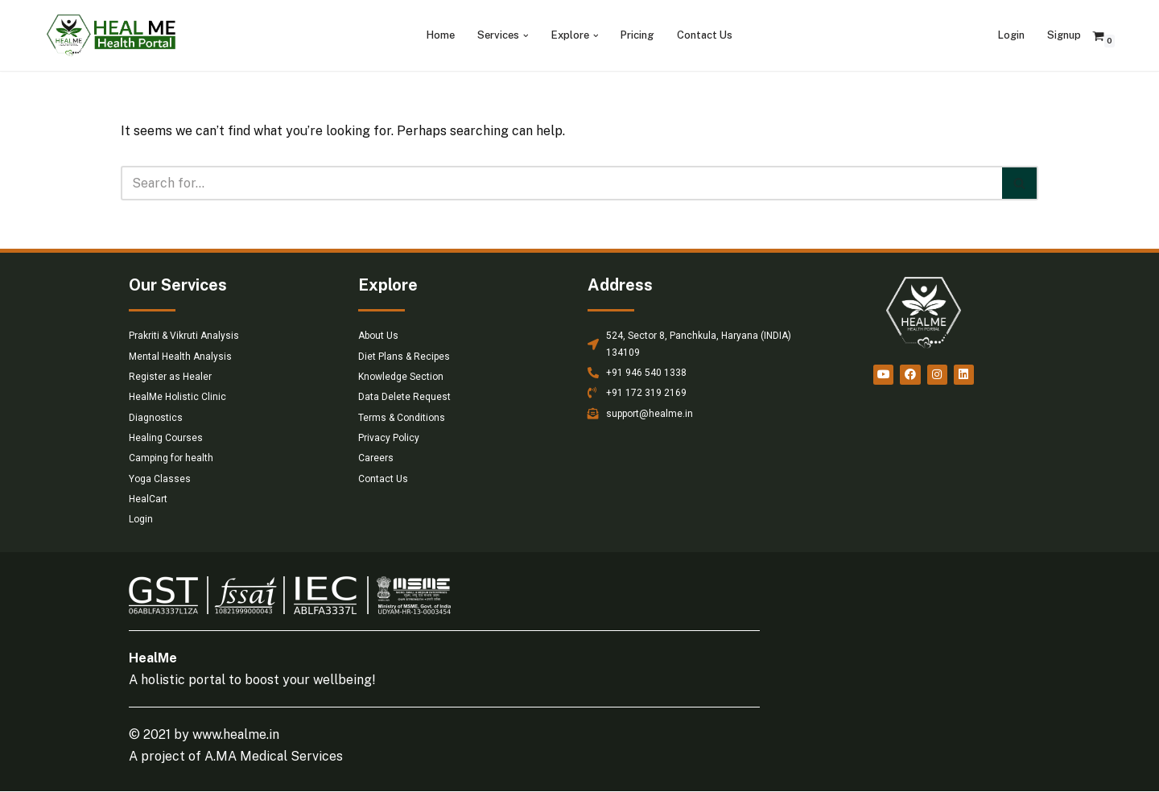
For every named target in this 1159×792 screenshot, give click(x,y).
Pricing (637, 35)
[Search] (561, 183)
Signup (1064, 35)
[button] (526, 36)
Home (441, 35)
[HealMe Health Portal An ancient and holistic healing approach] (111, 35)
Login (1011, 35)
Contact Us (704, 35)
